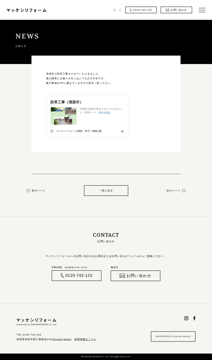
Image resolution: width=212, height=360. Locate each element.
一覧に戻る (106, 190)
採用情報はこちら (85, 339)
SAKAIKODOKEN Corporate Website (173, 336)
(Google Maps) (62, 339)
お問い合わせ (136, 275)
